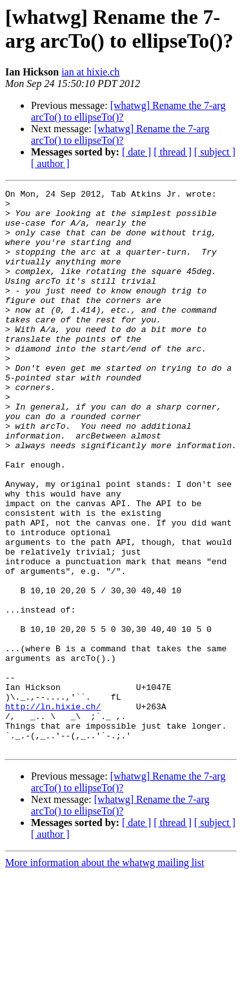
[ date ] (136, 151)
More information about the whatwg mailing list (104, 974)
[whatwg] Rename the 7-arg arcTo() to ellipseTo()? (120, 134)
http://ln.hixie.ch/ (53, 810)
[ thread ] (173, 151)
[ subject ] (215, 151)
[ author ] (50, 163)
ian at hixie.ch (90, 71)
